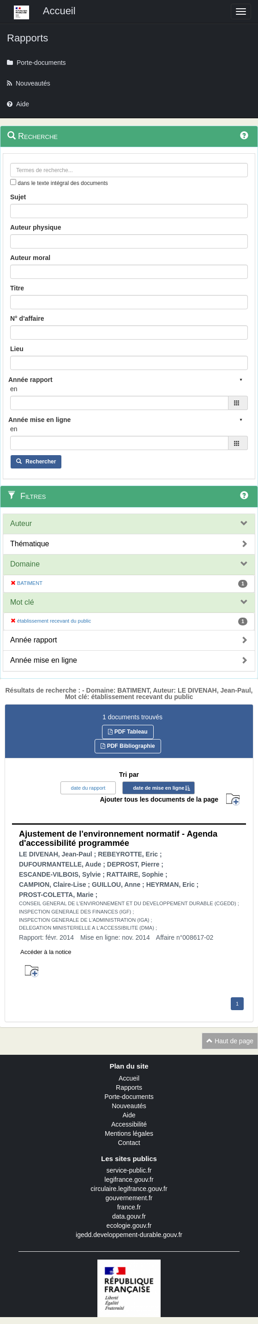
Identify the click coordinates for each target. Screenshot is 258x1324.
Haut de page (229, 1041)
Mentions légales (129, 1133)
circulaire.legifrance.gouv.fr (128, 1188)
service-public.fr (128, 1170)
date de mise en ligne (158, 788)
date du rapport (88, 788)
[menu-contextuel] (13, 182)
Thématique (29, 544)
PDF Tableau (127, 731)
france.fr (129, 1207)
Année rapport (33, 640)
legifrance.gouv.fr (128, 1179)
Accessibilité (129, 1124)
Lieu (17, 349)
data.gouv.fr (129, 1216)
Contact (129, 1142)
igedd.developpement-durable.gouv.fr (129, 1234)
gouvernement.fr (129, 1198)
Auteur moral (30, 257)
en (14, 389)
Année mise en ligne (43, 660)
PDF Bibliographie (128, 746)
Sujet (18, 197)
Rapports (129, 1087)
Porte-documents (129, 1096)
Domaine (25, 564)
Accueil (129, 1078)
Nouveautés (129, 1106)
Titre (17, 288)
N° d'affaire (27, 318)
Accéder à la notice (46, 951)
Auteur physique (35, 227)
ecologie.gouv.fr (129, 1225)
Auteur (21, 523)
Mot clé (22, 602)
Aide (128, 1115)
